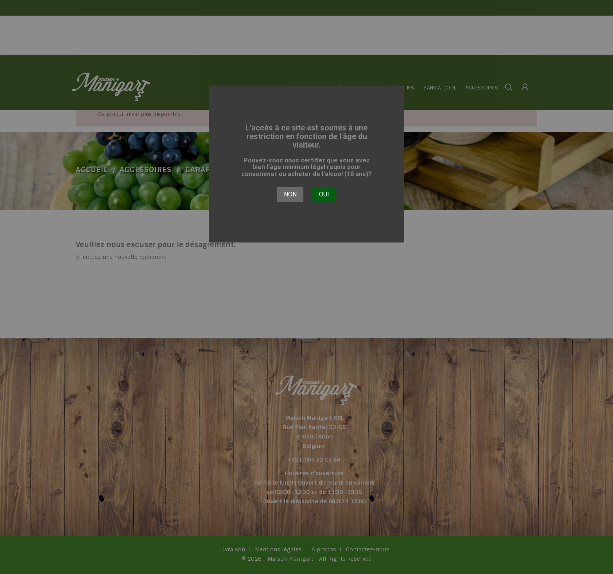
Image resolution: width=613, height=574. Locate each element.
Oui (324, 194)
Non (290, 194)
